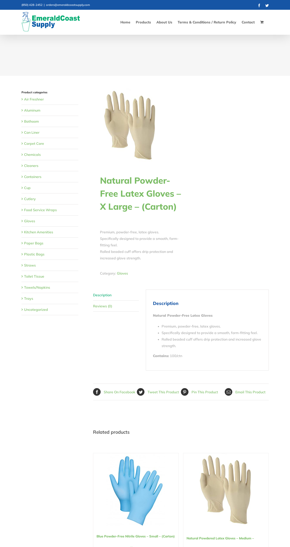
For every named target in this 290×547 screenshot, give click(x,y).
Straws (30, 265)
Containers (32, 177)
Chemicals (32, 154)
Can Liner (31, 132)
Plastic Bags (34, 254)
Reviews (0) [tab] (102, 306)
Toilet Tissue (34, 276)
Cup (27, 188)
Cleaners (31, 165)
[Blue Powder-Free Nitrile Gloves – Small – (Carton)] (136, 489)
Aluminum (32, 110)
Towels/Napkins (37, 287)
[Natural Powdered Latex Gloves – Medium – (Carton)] (226, 490)
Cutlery (30, 199)
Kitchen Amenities (38, 232)
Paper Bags (33, 243)
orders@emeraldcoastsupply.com (68, 5)
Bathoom (31, 121)
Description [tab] (102, 295)
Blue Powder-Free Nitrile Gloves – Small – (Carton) (136, 536)
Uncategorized (36, 309)
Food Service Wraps (40, 210)
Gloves (122, 273)
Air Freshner (34, 99)
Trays (28, 298)
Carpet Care (34, 143)
